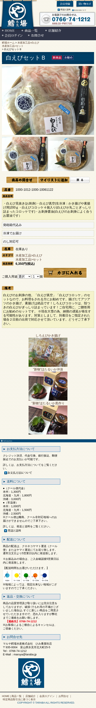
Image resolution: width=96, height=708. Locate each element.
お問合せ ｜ (65, 696)
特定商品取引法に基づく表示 (19, 699)
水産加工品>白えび (28, 42)
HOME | (6, 696)
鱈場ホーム (8, 42)
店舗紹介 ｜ (32, 696)
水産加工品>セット (13, 45)
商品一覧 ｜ (18, 696)
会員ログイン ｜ (48, 696)
